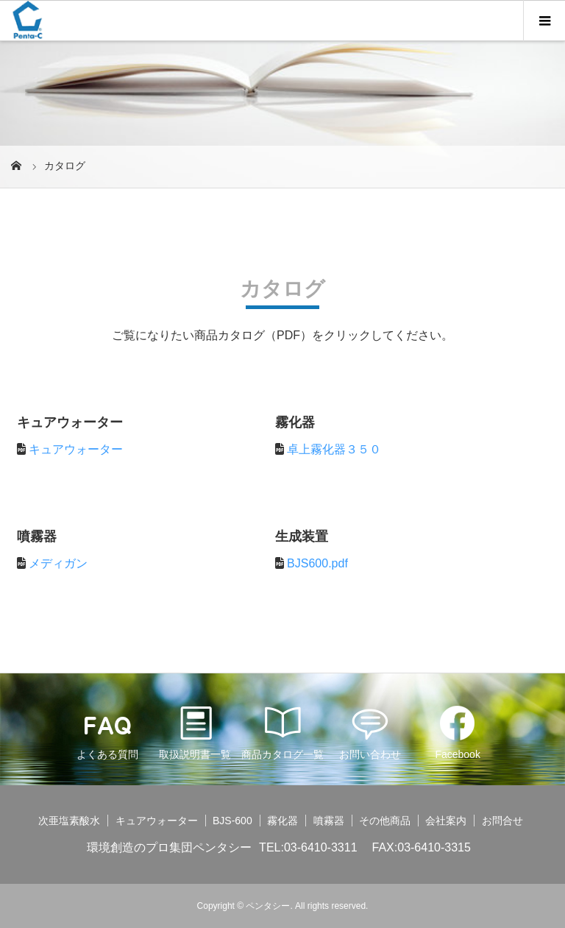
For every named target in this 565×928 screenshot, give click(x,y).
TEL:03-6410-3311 (308, 847)
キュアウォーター (76, 449)
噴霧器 (328, 820)
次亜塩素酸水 (69, 820)
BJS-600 (232, 820)
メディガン (58, 563)
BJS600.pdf (317, 563)
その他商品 (385, 820)
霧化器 (282, 820)
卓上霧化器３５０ (334, 449)
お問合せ (502, 820)
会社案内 (445, 820)
